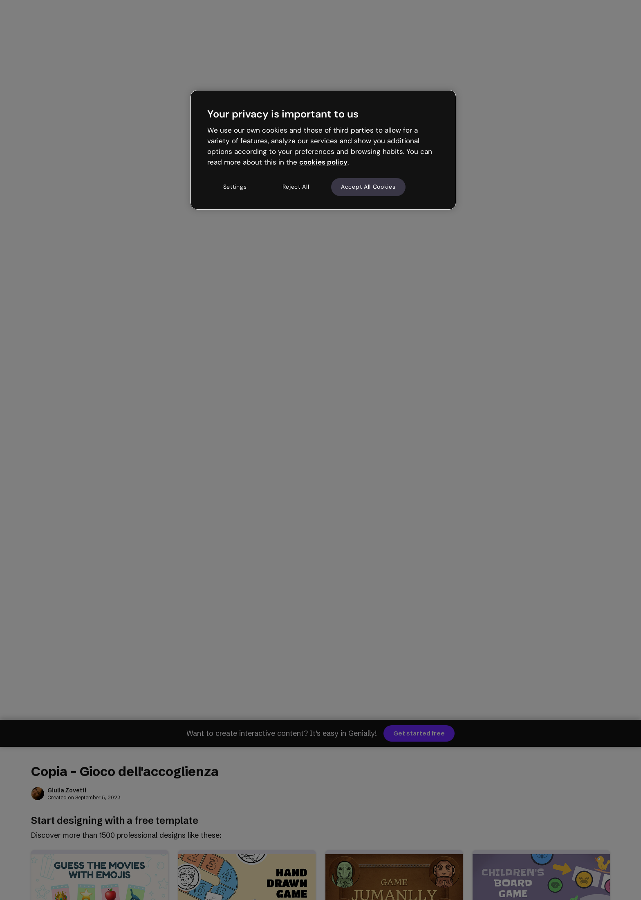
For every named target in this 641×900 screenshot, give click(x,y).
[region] (323, 150)
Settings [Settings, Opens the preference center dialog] (235, 186)
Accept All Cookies (368, 186)
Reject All (295, 186)
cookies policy (323, 162)
